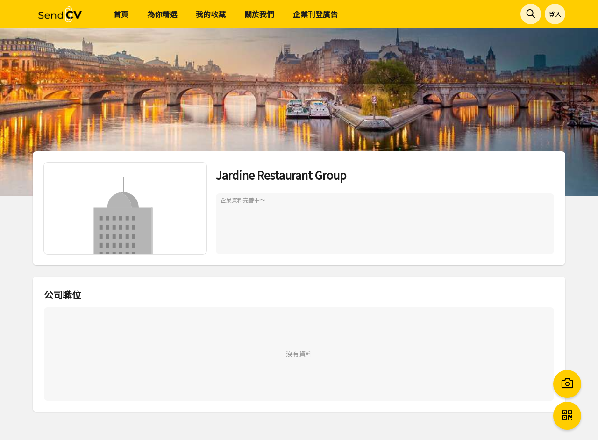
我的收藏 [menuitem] (211, 14)
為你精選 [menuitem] (162, 14)
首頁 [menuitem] (121, 14)
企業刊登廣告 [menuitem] (315, 14)
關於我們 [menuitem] (259, 14)
